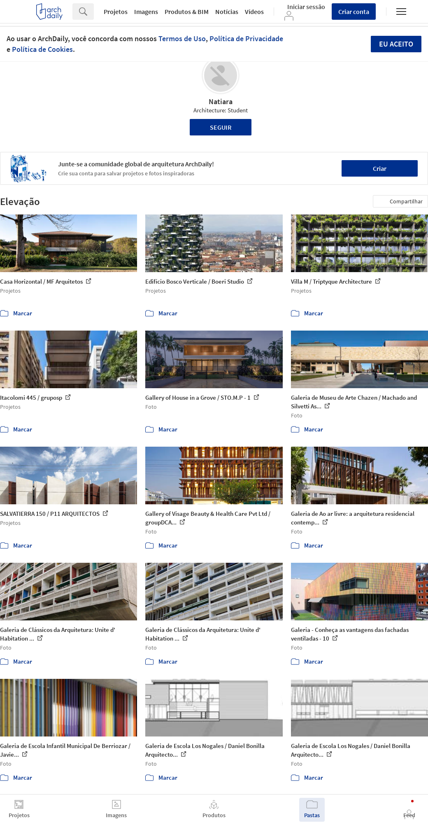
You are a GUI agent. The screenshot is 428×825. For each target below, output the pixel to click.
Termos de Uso (182, 38)
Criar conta (353, 11)
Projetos (116, 11)
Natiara (221, 101)
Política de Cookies (42, 49)
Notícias (226, 11)
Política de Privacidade (246, 38)
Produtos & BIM (187, 11)
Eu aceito (396, 44)
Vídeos (254, 11)
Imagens (146, 11)
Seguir (221, 127)
